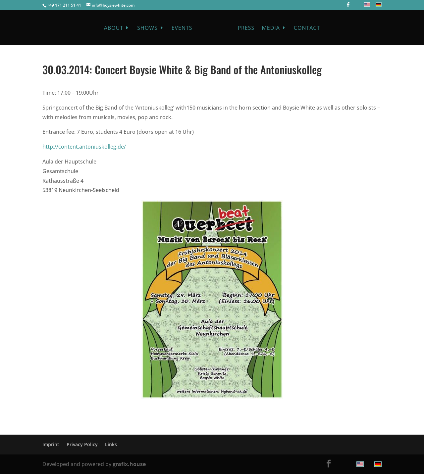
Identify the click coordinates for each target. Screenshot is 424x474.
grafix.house (129, 464)
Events (183, 28)
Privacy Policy (82, 444)
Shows (149, 28)
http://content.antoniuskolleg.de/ (84, 146)
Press (244, 28)
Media (269, 28)
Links (111, 444)
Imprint (50, 444)
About (115, 28)
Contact (305, 28)
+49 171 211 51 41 (64, 5)
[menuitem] (366, 4)
